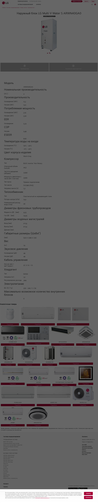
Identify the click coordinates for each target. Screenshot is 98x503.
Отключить (88, 496)
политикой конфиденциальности (42, 497)
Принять (88, 493)
